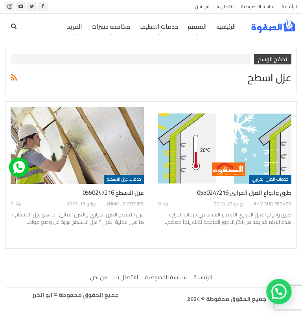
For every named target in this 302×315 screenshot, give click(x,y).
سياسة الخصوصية (258, 6)
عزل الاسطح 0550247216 (113, 192)
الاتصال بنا (225, 6)
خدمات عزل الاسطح (124, 179)
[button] (280, 294)
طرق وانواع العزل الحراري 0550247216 (244, 192)
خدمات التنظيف (159, 26)
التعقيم (197, 26)
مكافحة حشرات (111, 26)
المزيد (74, 26)
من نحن (202, 6)
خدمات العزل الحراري (270, 179)
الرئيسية (289, 6)
